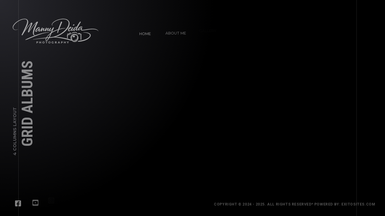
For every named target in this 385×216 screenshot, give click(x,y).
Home (145, 33)
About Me (174, 31)
